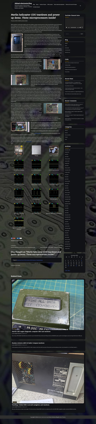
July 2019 (67, 227)
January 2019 (67, 231)
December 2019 (68, 220)
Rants (66, 145)
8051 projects (50, 4)
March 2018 (67, 242)
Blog (34, 4)
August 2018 (67, 235)
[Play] (66, 27)
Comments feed (68, 50)
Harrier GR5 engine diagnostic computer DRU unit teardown (31, 337)
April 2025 (67, 162)
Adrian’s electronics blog (23, 3)
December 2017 (68, 249)
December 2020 (68, 202)
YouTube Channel (36, 6)
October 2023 (67, 178)
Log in (66, 45)
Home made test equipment (59, 4)
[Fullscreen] (82, 27)
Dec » (69, 275)
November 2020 (68, 204)
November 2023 (68, 175)
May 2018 (67, 238)
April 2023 (67, 184)
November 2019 (68, 222)
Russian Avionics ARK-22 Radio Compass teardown (28, 348)
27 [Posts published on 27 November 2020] (76, 270)
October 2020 (67, 207)
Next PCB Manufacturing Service (71, 67)
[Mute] (80, 27)
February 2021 (68, 198)
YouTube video (37, 133)
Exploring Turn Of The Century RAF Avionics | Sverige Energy (30, 260)
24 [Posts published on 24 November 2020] (68, 270)
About (37, 4)
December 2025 (68, 155)
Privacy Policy (67, 71)
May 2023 (67, 182)
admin (13, 338)
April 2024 (67, 171)
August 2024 (67, 169)
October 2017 (67, 253)
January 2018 (67, 247)
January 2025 (67, 166)
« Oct (66, 275)
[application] (74, 23)
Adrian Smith (24, 20)
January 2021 (67, 200)
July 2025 (67, 160)
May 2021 (67, 191)
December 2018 (68, 233)
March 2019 (67, 229)
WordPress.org (68, 52)
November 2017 (68, 251)
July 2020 (67, 211)
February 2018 (68, 244)
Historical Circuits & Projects (71, 4)
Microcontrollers (68, 140)
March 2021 (67, 195)
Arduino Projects (43, 4)
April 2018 (67, 240)
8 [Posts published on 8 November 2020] (81, 265)
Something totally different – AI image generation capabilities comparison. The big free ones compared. (74, 83)
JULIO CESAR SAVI (68, 112)
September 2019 (68, 224)
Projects (66, 143)
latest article (29, 141)
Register (66, 43)
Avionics (17, 240)
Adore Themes (62, 422)
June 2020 (67, 213)
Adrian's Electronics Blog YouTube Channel (73, 62)
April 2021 (67, 193)
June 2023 (67, 180)
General (21, 240)
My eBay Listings (68, 64)
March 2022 (67, 189)
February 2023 (68, 187)
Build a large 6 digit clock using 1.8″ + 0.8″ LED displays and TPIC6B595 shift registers (74, 109)
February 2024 (68, 173)
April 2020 (67, 218)
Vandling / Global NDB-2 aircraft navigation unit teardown (30, 410)
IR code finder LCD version (70, 86)
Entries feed (67, 47)
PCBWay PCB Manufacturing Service (72, 69)
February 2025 (68, 164)
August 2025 (67, 158)
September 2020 (68, 209)
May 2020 (67, 215)
